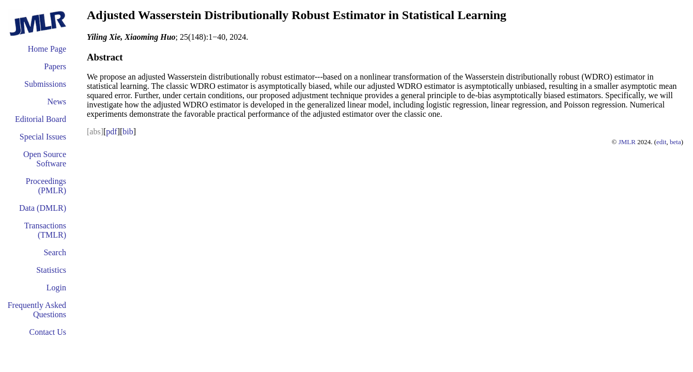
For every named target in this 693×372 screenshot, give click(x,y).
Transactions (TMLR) (45, 230)
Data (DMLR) (42, 208)
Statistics (51, 270)
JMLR (627, 142)
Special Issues (43, 136)
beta (675, 142)
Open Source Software (44, 159)
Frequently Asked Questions (37, 310)
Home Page (47, 48)
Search (54, 252)
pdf (111, 131)
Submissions (45, 84)
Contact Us (47, 332)
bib (127, 131)
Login (56, 287)
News (57, 101)
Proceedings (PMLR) (46, 186)
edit (661, 142)
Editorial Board (40, 119)
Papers (55, 66)
